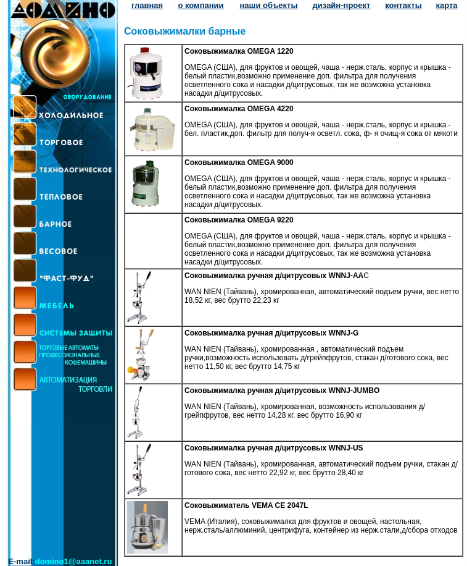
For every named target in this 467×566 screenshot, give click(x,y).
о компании (200, 5)
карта (446, 5)
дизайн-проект (342, 5)
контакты (403, 5)
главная (147, 5)
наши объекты (268, 5)
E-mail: (60, 561)
